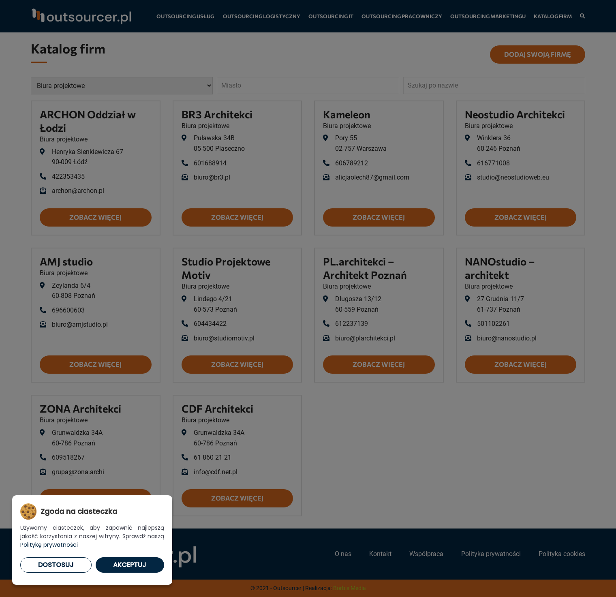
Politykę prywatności (49, 545)
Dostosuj (56, 564)
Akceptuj (129, 564)
